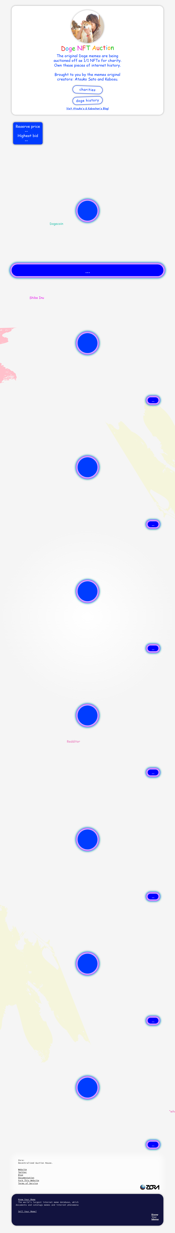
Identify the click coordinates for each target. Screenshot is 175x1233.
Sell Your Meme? (27, 1211)
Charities (87, 89)
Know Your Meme (26, 1199)
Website (22, 1169)
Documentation (26, 1177)
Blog (20, 1175)
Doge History (87, 100)
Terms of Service (28, 1183)
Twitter (22, 1172)
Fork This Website (28, 1180)
